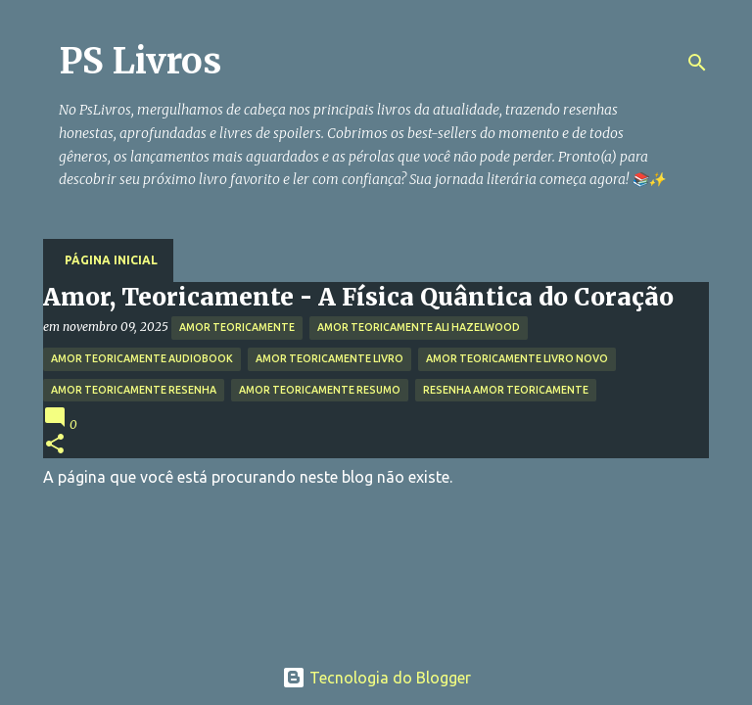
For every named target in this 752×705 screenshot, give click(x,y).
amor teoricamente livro (329, 358)
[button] (55, 445)
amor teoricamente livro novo (517, 358)
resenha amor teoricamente (505, 390)
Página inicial (111, 260)
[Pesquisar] (697, 62)
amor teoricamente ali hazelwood (418, 327)
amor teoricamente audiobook (142, 358)
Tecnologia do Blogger (376, 677)
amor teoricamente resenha (133, 390)
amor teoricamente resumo (319, 390)
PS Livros (140, 61)
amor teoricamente (237, 327)
